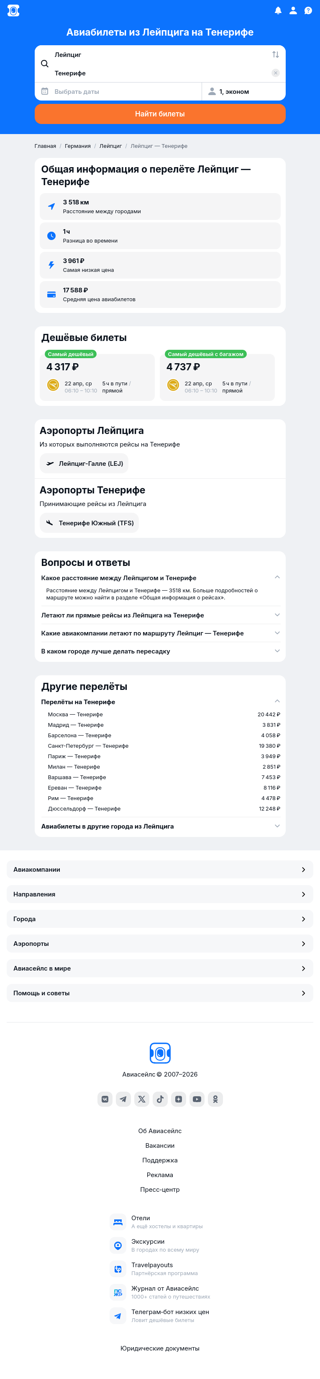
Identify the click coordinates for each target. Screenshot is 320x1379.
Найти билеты (160, 114)
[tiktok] (160, 1099)
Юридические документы (160, 1348)
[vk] (105, 1099)
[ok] (215, 1099)
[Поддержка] (308, 10)
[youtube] (197, 1099)
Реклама (160, 1175)
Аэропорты (160, 944)
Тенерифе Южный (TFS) (89, 523)
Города (160, 919)
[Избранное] (278, 10)
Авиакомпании (160, 869)
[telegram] (123, 1099)
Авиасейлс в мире (160, 968)
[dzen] (179, 1099)
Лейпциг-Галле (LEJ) (84, 463)
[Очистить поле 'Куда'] (275, 73)
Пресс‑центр (159, 1189)
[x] (142, 1099)
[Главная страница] (13, 10)
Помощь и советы (160, 993)
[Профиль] (293, 10)
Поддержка (160, 1160)
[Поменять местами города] (275, 54)
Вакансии (160, 1145)
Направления (160, 894)
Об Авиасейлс (160, 1131)
